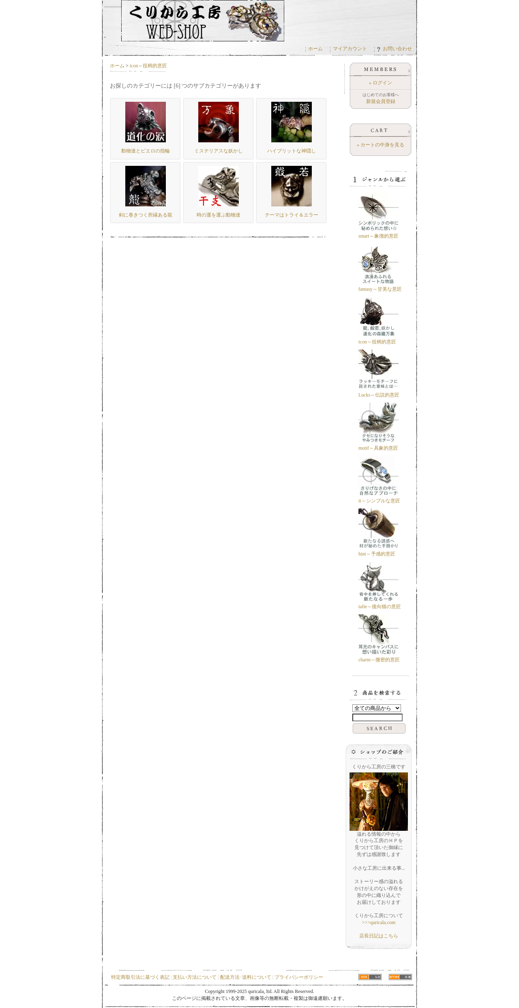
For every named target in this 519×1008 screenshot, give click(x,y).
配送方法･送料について (245, 977)
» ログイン (380, 83)
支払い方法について (195, 977)
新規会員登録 (380, 101)
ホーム (315, 48)
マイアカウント (350, 48)
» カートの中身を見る (380, 145)
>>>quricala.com (379, 922)
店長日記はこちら (378, 936)
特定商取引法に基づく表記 (140, 977)
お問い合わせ (394, 48)
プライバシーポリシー (299, 977)
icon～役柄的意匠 (148, 66)
